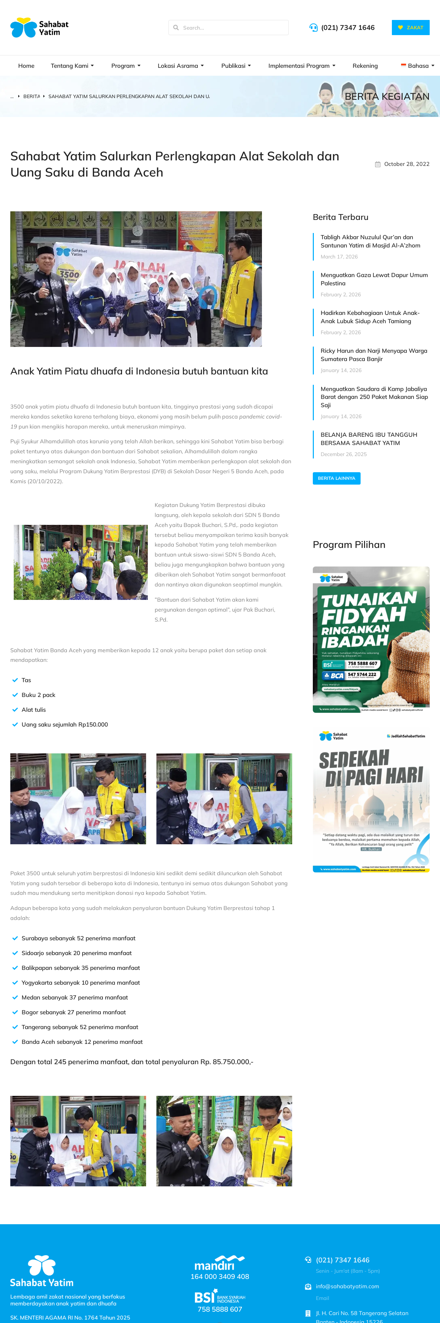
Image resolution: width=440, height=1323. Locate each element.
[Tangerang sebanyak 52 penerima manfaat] (15, 1027)
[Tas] (15, 680)
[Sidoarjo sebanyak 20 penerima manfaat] (15, 953)
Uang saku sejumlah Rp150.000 (65, 724)
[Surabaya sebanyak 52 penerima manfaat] (15, 938)
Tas (26, 680)
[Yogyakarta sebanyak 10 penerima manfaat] (15, 982)
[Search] (176, 27)
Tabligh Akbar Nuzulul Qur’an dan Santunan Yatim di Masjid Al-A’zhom (370, 241)
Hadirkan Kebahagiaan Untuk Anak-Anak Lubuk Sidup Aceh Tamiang (370, 317)
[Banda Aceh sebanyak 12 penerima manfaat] (15, 1042)
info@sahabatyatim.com (347, 1286)
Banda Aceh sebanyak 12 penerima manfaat (82, 1041)
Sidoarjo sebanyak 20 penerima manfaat (77, 952)
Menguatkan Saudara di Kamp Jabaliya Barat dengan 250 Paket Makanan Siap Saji (374, 397)
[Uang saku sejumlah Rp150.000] (15, 724)
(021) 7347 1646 (348, 27)
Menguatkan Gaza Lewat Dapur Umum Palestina (374, 279)
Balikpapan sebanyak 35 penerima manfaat (81, 967)
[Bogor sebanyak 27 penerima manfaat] (15, 1012)
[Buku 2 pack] (15, 695)
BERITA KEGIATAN (387, 96)
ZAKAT (411, 27)
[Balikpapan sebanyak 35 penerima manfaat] (15, 968)
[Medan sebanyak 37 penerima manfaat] (15, 997)
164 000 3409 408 (219, 1276)
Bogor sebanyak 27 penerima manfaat (74, 1012)
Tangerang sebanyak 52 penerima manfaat (80, 1026)
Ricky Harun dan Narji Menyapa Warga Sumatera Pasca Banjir (374, 354)
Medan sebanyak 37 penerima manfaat (75, 997)
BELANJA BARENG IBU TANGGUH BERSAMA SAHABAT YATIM (369, 438)
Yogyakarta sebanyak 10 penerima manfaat (81, 982)
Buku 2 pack (38, 694)
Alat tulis (34, 709)
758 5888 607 (220, 1309)
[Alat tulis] (15, 710)
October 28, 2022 (407, 163)
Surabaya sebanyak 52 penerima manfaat (78, 938)
